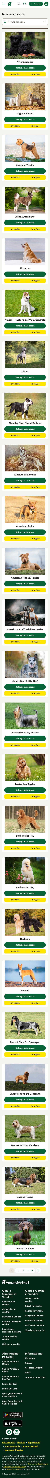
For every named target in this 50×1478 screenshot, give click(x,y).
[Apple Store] (12, 1423)
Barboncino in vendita (8, 1310)
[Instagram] (16, 1432)
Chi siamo (30, 1358)
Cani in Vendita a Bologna (10, 1377)
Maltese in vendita (11, 1344)
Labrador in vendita (11, 1317)
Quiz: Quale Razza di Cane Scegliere (12, 1395)
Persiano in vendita (34, 1325)
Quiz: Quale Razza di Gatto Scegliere (12, 1402)
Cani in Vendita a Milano (10, 1362)
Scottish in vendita (34, 1320)
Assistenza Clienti (34, 1368)
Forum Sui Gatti (9, 1389)
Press (28, 1372)
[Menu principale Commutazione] (3, 4)
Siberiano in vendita (35, 1330)
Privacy (28, 1363)
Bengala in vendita (34, 1315)
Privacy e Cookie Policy (14, 1467)
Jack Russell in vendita (9, 1338)
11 (32, 1270)
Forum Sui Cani (9, 1384)
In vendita (15, 74)
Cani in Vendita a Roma (10, 1370)
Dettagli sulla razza (25, 68)
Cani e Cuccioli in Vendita (9, 1294)
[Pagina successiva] (38, 1270)
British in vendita (33, 1306)
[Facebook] (9, 1432)
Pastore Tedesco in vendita (11, 1323)
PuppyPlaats (34, 1442)
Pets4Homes (8, 1442)
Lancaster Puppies (14, 1450)
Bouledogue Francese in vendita (11, 1330)
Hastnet (21, 1442)
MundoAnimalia (12, 1446)
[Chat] (24, 4)
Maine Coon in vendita (32, 1299)
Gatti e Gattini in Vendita (35, 1292)
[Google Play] (13, 1415)
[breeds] (25, 21)
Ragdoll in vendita (34, 1311)
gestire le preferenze (14, 1469)
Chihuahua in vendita (8, 1303)
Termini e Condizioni (35, 1377)
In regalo (35, 74)
